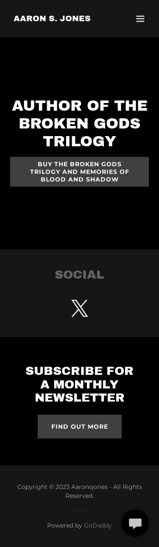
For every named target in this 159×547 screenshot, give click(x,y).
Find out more (79, 426)
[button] (140, 18)
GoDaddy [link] (98, 525)
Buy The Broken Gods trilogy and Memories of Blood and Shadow (79, 171)
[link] (52, 19)
